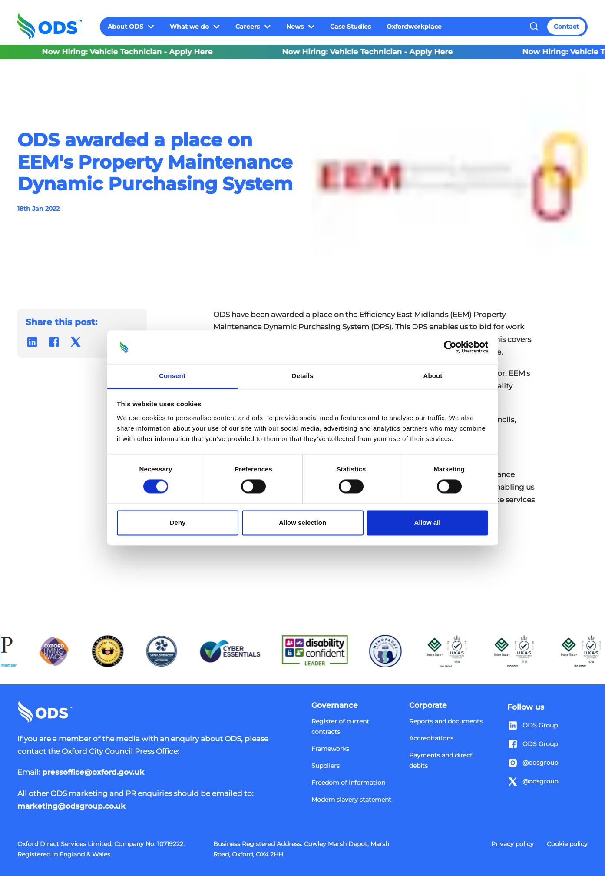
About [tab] (433, 375)
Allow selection (302, 522)
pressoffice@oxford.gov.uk (93, 772)
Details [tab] (303, 375)
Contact (566, 26)
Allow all (427, 522)
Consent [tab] (172, 375)
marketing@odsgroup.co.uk (71, 806)
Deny (178, 522)
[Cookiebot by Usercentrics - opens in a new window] (450, 347)
